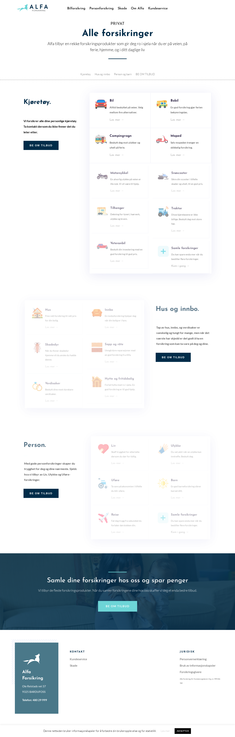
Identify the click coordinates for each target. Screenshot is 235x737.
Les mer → (118, 122)
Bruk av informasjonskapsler (198, 665)
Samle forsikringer (183, 249)
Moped (175, 140)
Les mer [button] (165, 731)
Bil (113, 105)
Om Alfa (137, 8)
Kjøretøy (85, 74)
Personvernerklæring (193, 659)
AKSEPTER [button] (183, 730)
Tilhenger (118, 210)
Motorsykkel (120, 176)
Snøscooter (178, 176)
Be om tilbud (117, 606)
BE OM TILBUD (145, 74)
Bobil (174, 105)
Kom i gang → (179, 264)
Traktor (176, 211)
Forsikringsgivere (190, 672)
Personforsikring (101, 8)
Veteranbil (119, 244)
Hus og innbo (102, 74)
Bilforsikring (76, 8)
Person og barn (123, 74)
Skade (122, 8)
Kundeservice (158, 8)
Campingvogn (121, 140)
